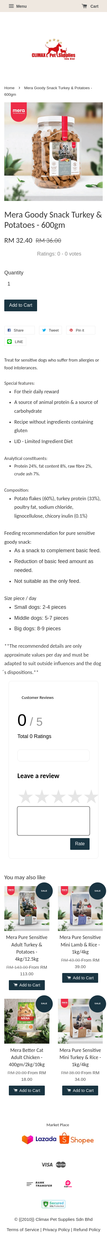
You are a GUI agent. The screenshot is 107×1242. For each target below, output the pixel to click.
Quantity (13, 273)
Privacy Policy (56, 1229)
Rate (80, 843)
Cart (90, 6)
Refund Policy (86, 1229)
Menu (18, 6)
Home (9, 88)
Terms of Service (23, 1229)
